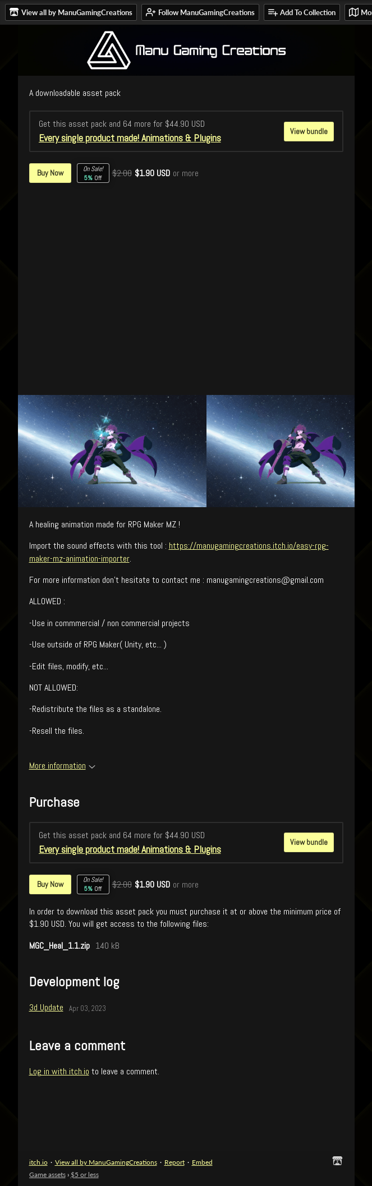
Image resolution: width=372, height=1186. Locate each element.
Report (174, 1162)
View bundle (309, 131)
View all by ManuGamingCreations (106, 1162)
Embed (202, 1162)
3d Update (46, 1007)
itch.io (38, 1162)
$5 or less (85, 1174)
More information (62, 765)
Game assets (47, 1174)
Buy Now (50, 173)
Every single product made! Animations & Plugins (130, 138)
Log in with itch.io (59, 1071)
